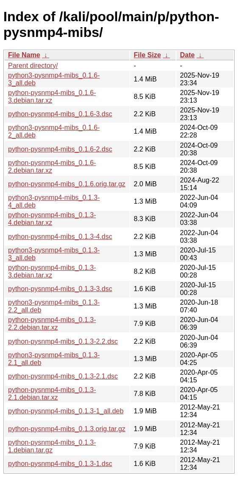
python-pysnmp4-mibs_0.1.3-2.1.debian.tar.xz (52, 393)
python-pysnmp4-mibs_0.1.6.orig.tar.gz (67, 184)
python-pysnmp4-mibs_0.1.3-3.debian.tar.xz (52, 271)
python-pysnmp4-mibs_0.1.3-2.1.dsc (63, 376)
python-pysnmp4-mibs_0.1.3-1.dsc (60, 463)
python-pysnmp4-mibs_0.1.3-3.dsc (60, 288)
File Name (24, 55)
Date (187, 55)
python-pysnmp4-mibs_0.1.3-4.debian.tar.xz (52, 218)
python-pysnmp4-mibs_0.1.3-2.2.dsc (63, 341)
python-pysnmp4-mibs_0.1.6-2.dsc (60, 149)
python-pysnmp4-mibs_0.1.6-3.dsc (60, 114)
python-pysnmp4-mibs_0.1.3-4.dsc (60, 236)
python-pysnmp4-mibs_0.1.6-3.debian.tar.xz (52, 96)
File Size (147, 55)
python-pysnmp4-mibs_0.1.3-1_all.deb (65, 411)
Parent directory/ (33, 65)
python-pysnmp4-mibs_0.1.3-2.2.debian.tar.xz (52, 323)
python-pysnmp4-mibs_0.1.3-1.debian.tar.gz (52, 446)
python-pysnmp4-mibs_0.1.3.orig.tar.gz (67, 428)
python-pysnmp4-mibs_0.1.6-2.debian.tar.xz (52, 166)
